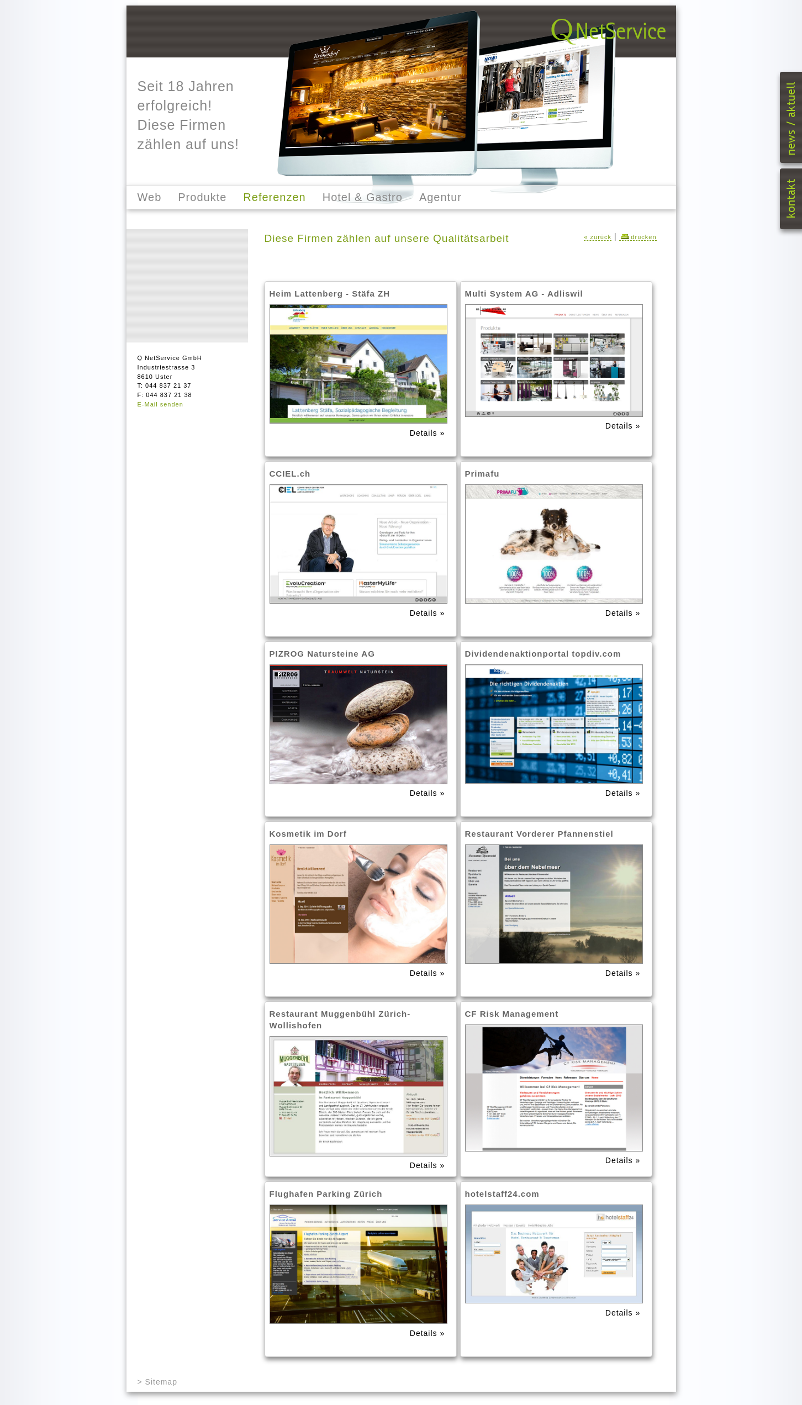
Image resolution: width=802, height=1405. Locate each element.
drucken (637, 237)
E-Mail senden (160, 404)
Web (150, 197)
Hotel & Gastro (363, 197)
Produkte (202, 197)
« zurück (597, 237)
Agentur (440, 197)
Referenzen (274, 197)
